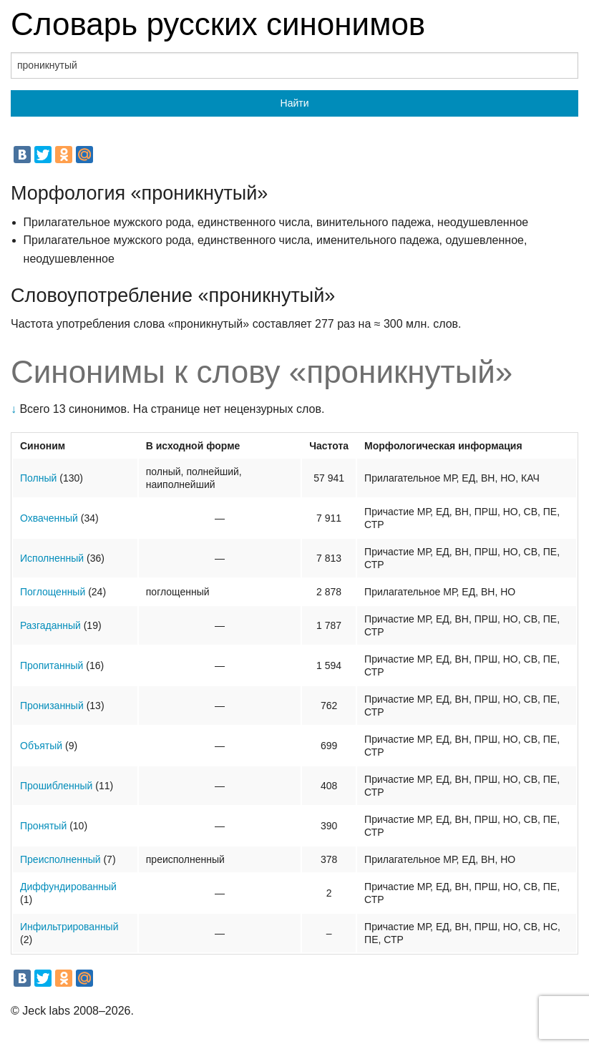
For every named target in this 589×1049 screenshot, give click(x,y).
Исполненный (52, 558)
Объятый (41, 745)
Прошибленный (56, 785)
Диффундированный (68, 886)
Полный (38, 478)
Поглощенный (52, 591)
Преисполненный (60, 859)
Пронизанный (52, 705)
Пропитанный (51, 665)
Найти (295, 103)
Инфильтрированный (69, 926)
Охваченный (49, 518)
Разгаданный (50, 625)
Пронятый (43, 825)
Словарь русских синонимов (218, 24)
